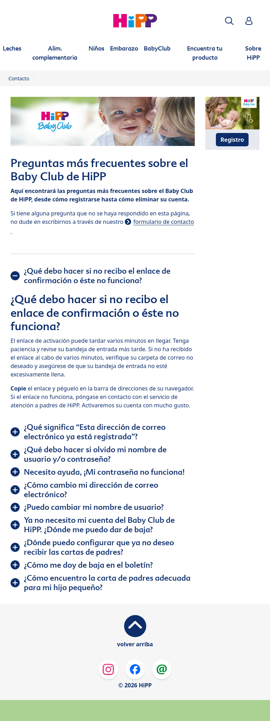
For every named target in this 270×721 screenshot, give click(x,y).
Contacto (18, 78)
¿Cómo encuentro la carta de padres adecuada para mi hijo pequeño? (107, 582)
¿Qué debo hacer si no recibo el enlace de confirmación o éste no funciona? (97, 275)
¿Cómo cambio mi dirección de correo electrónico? (91, 489)
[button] (229, 20)
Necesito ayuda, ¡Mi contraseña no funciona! (104, 472)
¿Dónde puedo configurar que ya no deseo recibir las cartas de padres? (99, 547)
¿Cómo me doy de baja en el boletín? (88, 565)
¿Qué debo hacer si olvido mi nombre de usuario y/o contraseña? (95, 454)
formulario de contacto (163, 222)
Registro (232, 139)
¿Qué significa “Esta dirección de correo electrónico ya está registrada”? (95, 431)
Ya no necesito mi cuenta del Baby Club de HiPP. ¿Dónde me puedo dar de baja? (99, 524)
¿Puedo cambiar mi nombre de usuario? (94, 507)
